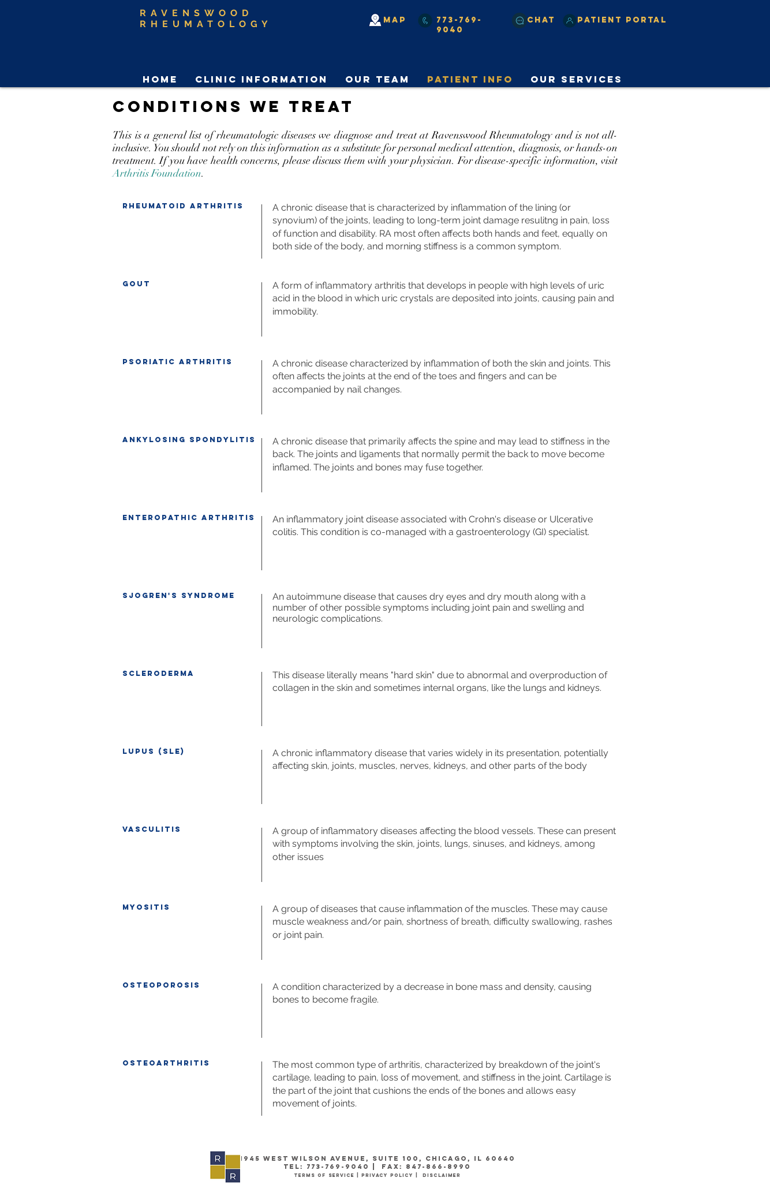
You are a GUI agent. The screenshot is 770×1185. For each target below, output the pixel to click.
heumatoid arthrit (181, 205)
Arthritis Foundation (157, 173)
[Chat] (519, 20)
